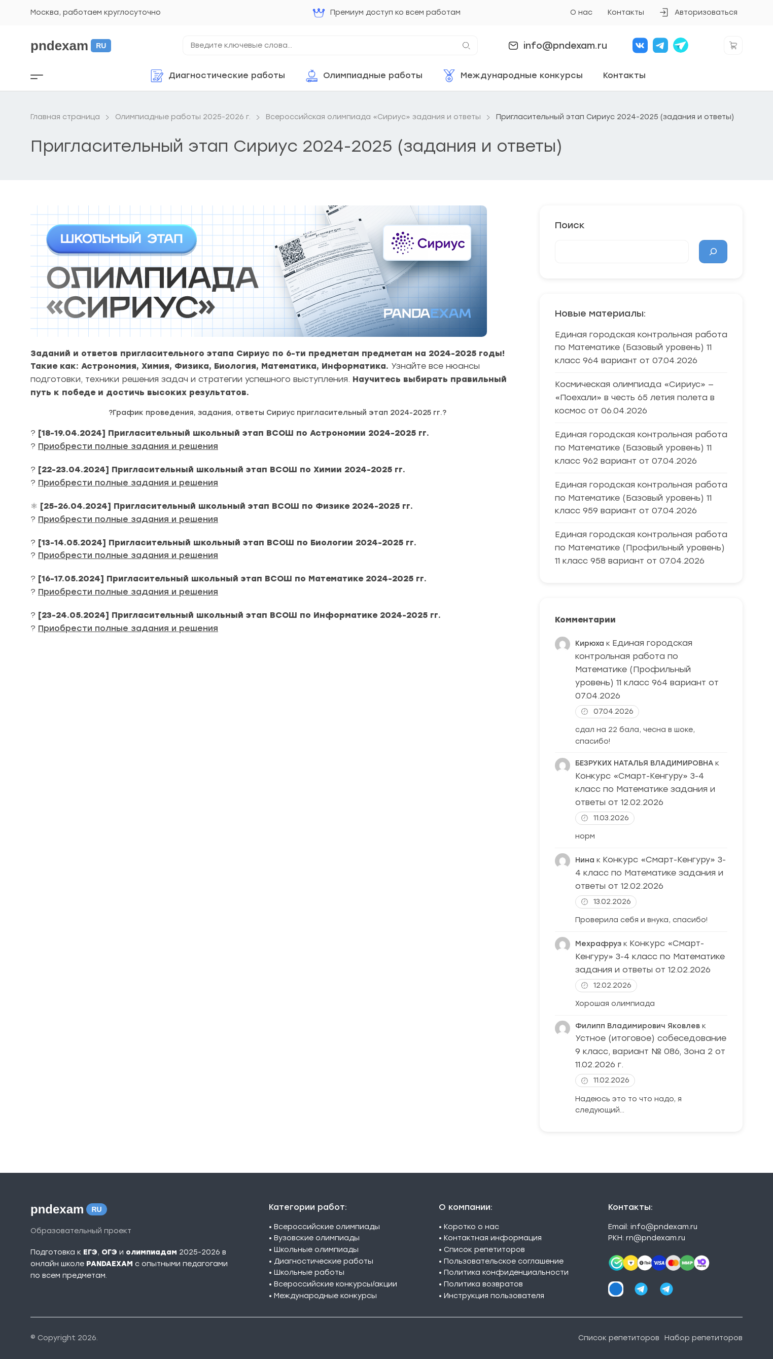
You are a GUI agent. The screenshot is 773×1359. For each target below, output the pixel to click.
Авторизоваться (698, 15)
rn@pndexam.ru (655, 1238)
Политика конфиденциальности (506, 1272)
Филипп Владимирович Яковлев (637, 1026)
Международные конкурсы (325, 1296)
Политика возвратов (483, 1284)
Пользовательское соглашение (504, 1261)
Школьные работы (309, 1272)
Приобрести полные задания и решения (128, 446)
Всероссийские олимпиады (327, 1227)
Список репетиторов (484, 1249)
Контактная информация (493, 1238)
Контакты (626, 12)
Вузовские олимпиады (317, 1238)
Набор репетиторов (703, 1338)
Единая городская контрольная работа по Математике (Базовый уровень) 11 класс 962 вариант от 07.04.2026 (641, 448)
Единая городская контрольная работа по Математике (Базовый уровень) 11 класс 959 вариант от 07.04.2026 (641, 498)
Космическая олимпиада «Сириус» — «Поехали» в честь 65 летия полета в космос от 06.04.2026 (635, 397)
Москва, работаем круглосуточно (95, 12)
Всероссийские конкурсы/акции (335, 1284)
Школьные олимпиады (316, 1249)
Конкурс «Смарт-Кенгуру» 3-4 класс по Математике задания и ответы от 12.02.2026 (645, 789)
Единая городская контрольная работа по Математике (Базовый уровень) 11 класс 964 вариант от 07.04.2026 (641, 348)
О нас (581, 12)
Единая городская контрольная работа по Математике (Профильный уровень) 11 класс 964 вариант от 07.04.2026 (647, 669)
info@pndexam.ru (565, 45)
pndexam (70, 45)
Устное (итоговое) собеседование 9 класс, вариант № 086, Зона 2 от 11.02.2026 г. (650, 1051)
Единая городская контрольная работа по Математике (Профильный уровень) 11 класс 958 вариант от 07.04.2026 (641, 548)
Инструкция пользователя (494, 1296)
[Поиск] (713, 251)
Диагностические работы (323, 1261)
